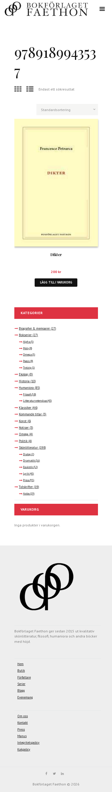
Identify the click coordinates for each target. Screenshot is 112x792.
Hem (20, 664)
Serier (21, 684)
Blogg (21, 690)
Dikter (56, 254)
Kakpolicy (23, 749)
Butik (21, 670)
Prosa (26, 480)
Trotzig (27, 368)
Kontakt (22, 723)
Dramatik (29, 460)
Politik (23, 441)
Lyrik (26, 473)
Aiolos (26, 493)
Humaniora (26, 388)
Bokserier (25, 335)
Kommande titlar (30, 414)
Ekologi (23, 374)
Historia (24, 381)
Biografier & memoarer (34, 328)
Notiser (24, 427)
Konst (23, 421)
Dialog (27, 454)
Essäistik (28, 467)
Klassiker (25, 408)
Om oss (22, 716)
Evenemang (25, 697)
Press (21, 729)
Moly (26, 348)
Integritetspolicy (28, 742)
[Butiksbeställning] (67, 109)
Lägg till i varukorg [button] (56, 282)
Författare (24, 677)
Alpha (26, 342)
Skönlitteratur (28, 447)
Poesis (26, 361)
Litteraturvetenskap (35, 401)
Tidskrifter (26, 487)
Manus (22, 736)
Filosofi (27, 394)
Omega (27, 354)
